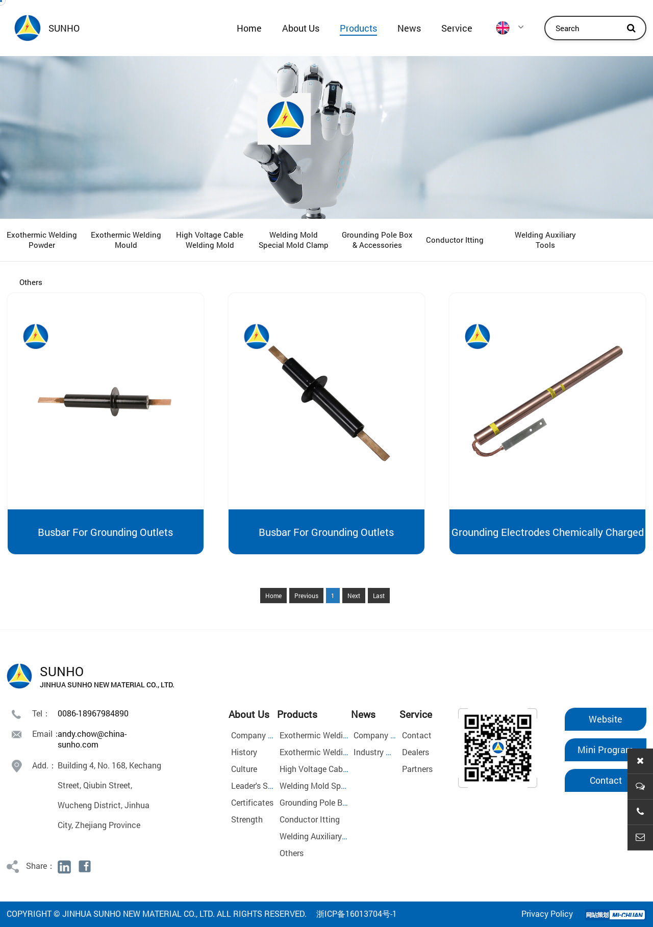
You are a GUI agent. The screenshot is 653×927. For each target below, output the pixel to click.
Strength (247, 819)
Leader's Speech (260, 785)
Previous (306, 616)
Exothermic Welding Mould (126, 239)
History (244, 751)
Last (379, 616)
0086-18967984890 (93, 713)
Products (358, 28)
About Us (300, 28)
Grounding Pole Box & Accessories (377, 239)
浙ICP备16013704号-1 (356, 913)
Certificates (252, 802)
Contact (417, 735)
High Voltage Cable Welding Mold (209, 239)
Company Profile (261, 735)
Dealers (415, 751)
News (409, 28)
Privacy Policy (547, 913)
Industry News (380, 751)
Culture (244, 768)
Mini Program (605, 749)
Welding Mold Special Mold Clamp (294, 239)
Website (605, 719)
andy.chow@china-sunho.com (92, 739)
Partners (417, 768)
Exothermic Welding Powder (42, 239)
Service (456, 28)
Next (353, 616)
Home (249, 28)
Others (30, 282)
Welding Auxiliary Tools (545, 239)
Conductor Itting (455, 240)
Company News (382, 735)
